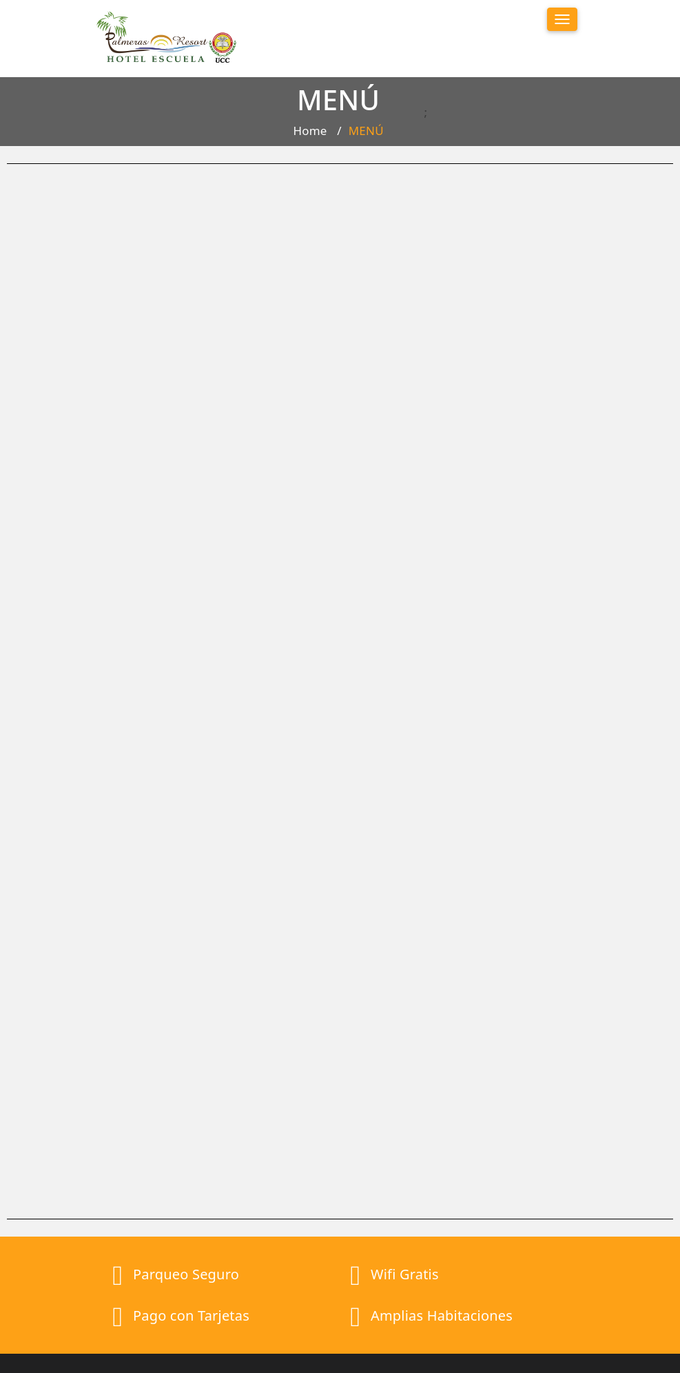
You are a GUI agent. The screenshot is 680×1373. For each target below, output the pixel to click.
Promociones (397, 1258)
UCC (467, 1351)
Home (310, 134)
